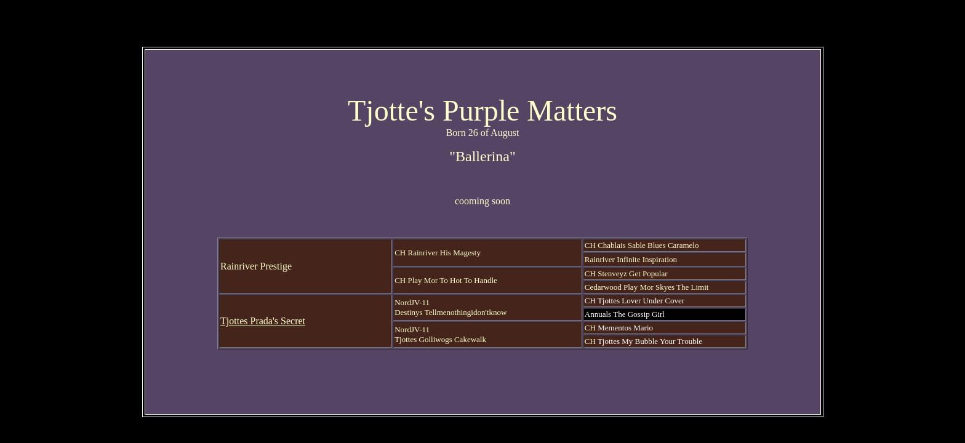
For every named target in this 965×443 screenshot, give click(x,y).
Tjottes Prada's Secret (262, 321)
